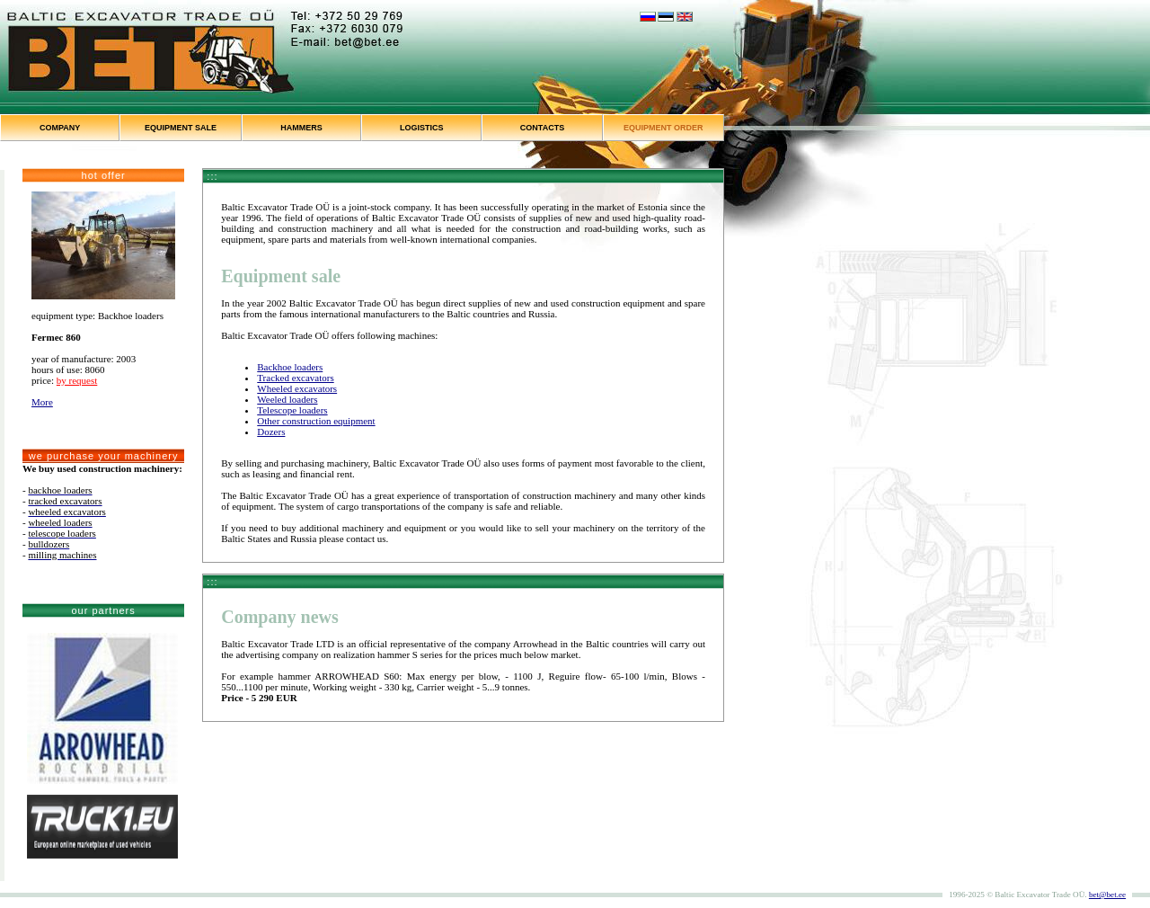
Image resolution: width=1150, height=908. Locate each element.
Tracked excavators (295, 377)
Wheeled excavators (297, 388)
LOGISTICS (422, 127)
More (42, 401)
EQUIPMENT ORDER (663, 127)
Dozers (271, 431)
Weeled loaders (287, 399)
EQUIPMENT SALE (181, 127)
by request (77, 380)
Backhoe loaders (290, 366)
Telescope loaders (292, 410)
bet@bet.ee (1107, 894)
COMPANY (60, 127)
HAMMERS (301, 127)
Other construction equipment (316, 420)
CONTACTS (542, 127)
